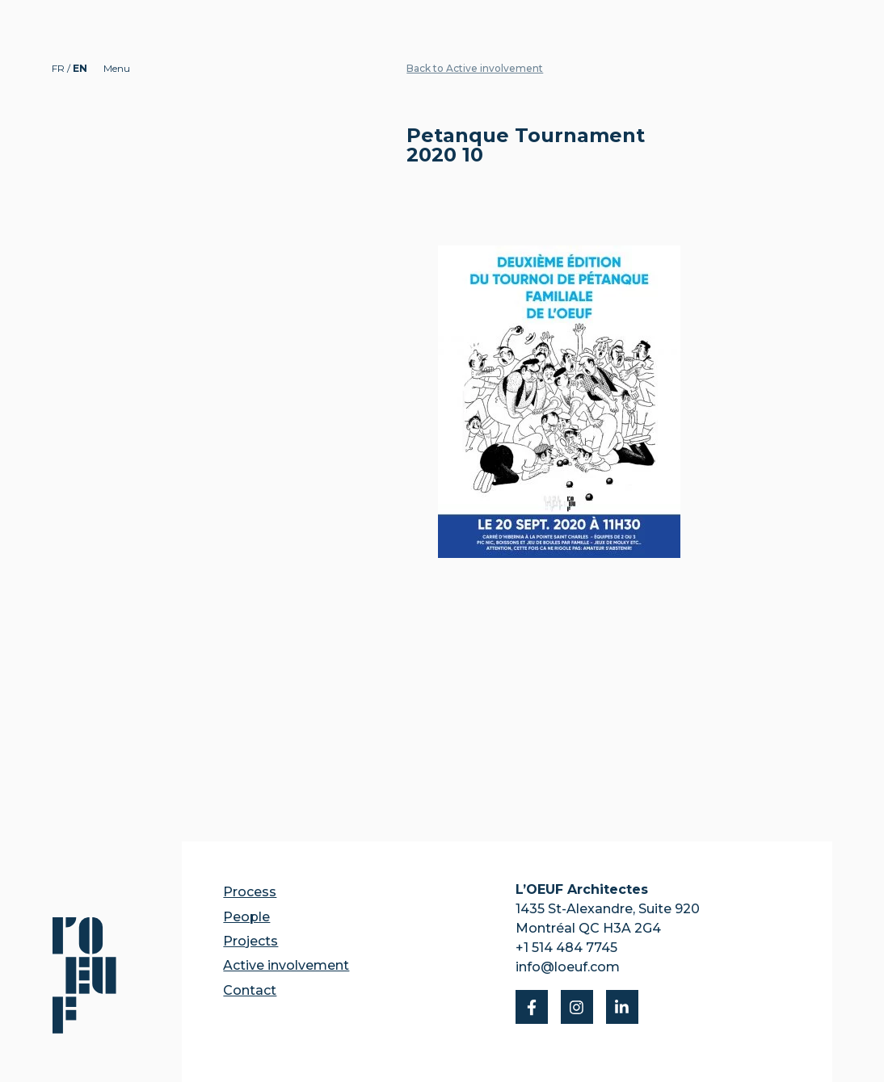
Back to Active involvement (474, 68)
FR (59, 68)
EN (80, 68)
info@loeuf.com (568, 967)
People (246, 917)
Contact (249, 990)
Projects (250, 941)
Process (249, 892)
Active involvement (286, 965)
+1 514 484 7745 (566, 947)
